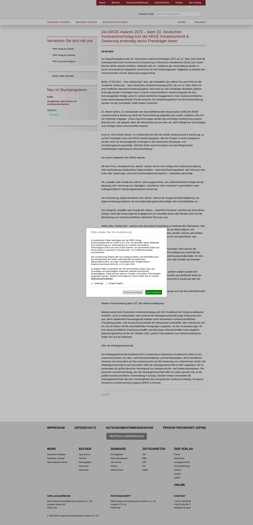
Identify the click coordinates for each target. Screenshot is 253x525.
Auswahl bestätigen (132, 292)
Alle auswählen (154, 292)
